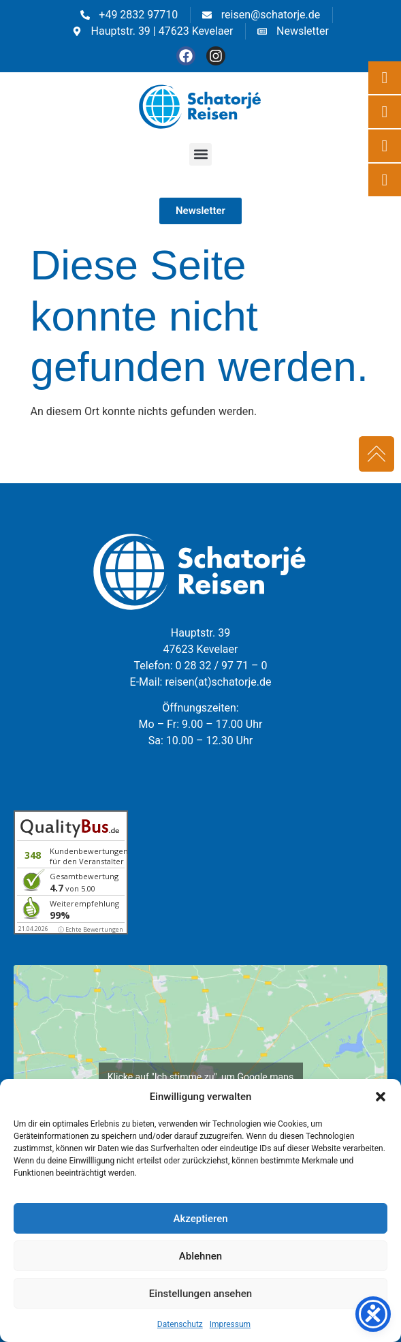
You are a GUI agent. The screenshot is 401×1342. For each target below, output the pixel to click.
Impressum (230, 1324)
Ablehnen (200, 1256)
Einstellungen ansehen (200, 1293)
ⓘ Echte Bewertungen (90, 929)
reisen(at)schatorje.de (218, 681)
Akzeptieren (200, 1219)
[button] (380, 1096)
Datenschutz (180, 1324)
